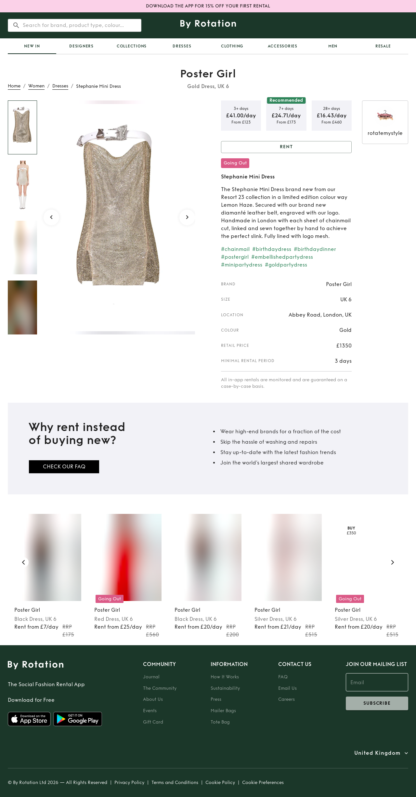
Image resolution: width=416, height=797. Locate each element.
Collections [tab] (132, 46)
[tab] (32, 46)
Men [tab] (332, 46)
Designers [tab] (81, 46)
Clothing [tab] (232, 46)
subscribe (377, 703)
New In (32, 46)
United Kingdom (377, 753)
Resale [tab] (383, 46)
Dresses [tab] (182, 46)
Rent (286, 147)
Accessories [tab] (282, 46)
